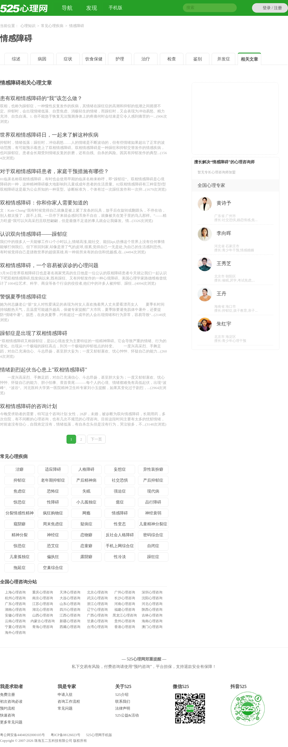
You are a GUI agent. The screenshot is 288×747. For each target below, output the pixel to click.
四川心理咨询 (70, 610)
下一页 (96, 439)
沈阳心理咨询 (152, 598)
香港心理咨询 (124, 627)
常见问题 (65, 708)
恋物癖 (86, 535)
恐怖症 (53, 491)
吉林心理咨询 (152, 615)
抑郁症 (20, 480)
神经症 (53, 535)
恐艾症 (53, 546)
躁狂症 (153, 557)
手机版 (115, 8)
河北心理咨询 (152, 604)
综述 (16, 59)
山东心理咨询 (70, 604)
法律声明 (122, 708)
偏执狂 (53, 557)
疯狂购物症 (53, 513)
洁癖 (20, 469)
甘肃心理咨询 (97, 621)
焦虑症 (20, 491)
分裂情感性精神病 (19, 514)
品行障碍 (153, 502)
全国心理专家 (211, 185)
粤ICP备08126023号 (65, 735)
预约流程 (7, 708)
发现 (91, 8)
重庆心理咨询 (42, 592)
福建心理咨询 (124, 610)
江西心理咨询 (70, 615)
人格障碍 (86, 469)
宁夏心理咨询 (15, 627)
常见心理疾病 (52, 26)
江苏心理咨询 (42, 604)
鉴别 (197, 59)
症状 (68, 59)
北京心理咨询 (97, 592)
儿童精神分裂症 (153, 524)
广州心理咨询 (124, 592)
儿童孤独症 (20, 557)
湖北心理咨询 (42, 610)
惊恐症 (20, 502)
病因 (42, 59)
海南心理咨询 (152, 621)
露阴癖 (86, 557)
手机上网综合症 (120, 546)
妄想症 (120, 469)
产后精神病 (86, 480)
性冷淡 (120, 557)
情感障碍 (16, 38)
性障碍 (53, 502)
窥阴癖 (20, 524)
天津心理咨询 (70, 592)
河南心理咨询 (124, 604)
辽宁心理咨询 (97, 610)
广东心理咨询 (15, 604)
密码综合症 (153, 535)
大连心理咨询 (70, 598)
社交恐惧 (120, 480)
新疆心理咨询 (70, 621)
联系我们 (122, 701)
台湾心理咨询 (97, 627)
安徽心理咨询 (15, 615)
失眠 (86, 491)
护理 (119, 59)
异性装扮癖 (153, 469)
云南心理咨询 (15, 621)
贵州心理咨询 (124, 621)
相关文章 (249, 59)
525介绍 (121, 694)
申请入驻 (65, 694)
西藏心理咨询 (70, 627)
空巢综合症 (53, 568)
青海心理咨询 (42, 627)
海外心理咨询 (15, 633)
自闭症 (153, 546)
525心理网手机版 (99, 735)
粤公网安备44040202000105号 (22, 735)
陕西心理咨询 (152, 610)
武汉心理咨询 (97, 598)
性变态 (120, 524)
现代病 (153, 491)
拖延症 (20, 568)
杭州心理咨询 (15, 598)
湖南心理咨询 (15, 610)
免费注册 (7, 694)
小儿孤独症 (86, 502)
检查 (171, 59)
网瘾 (86, 513)
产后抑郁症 (153, 480)
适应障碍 (53, 469)
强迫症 (120, 491)
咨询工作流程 (69, 701)
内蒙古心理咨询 (43, 621)
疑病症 (86, 524)
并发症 (223, 59)
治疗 (145, 59)
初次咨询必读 (11, 701)
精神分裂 (20, 535)
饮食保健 (94, 59)
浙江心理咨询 (97, 604)
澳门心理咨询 (152, 627)
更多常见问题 (11, 722)
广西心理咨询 (97, 615)
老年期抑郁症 (53, 480)
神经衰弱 (153, 513)
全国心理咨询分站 (18, 581)
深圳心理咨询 (152, 592)
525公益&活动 (127, 715)
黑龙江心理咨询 (125, 615)
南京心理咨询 (42, 598)
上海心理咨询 (15, 592)
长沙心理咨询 (124, 598)
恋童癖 (86, 546)
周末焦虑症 (53, 524)
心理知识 (27, 26)
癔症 (120, 502)
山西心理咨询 (42, 615)
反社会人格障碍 (120, 535)
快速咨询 (7, 715)
